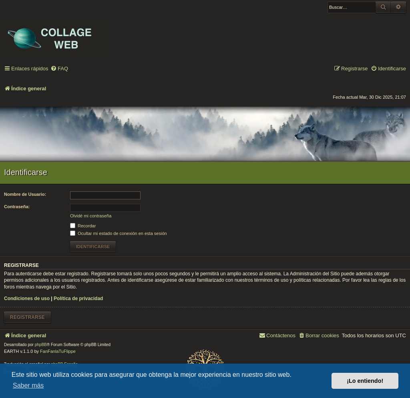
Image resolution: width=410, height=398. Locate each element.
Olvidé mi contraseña (90, 215)
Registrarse (27, 317)
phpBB (41, 344)
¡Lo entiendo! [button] (365, 381)
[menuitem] (59, 69)
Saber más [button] (28, 385)
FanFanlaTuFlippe (58, 351)
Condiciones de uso (27, 298)
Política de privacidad (78, 298)
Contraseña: (17, 206)
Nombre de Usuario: (25, 194)
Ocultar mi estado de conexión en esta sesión (118, 233)
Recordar (83, 225)
